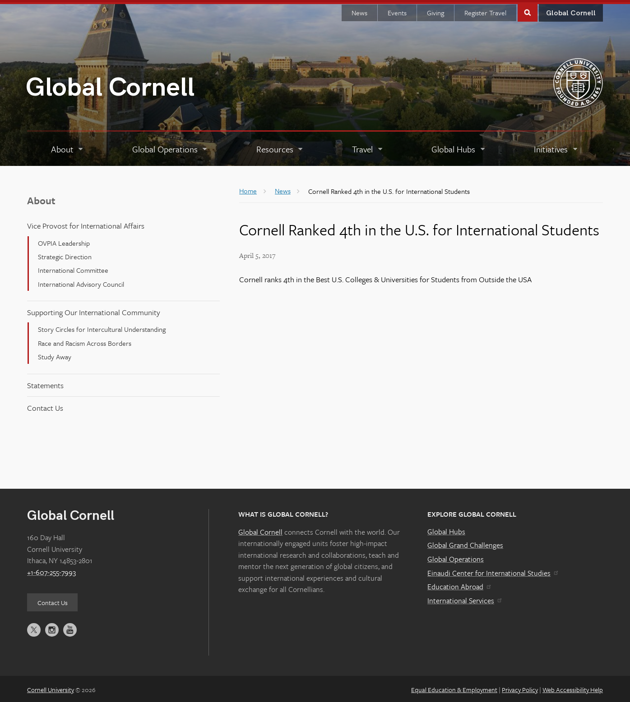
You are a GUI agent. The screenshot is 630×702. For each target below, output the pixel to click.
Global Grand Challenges (465, 542)
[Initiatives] (556, 147)
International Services (464, 598)
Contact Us (45, 405)
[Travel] (368, 147)
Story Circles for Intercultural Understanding (102, 327)
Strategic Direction (65, 254)
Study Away (54, 354)
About (41, 198)
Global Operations (455, 556)
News (359, 10)
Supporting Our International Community (93, 310)
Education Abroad (458, 584)
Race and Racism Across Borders (84, 341)
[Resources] (280, 147)
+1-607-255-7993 (51, 569)
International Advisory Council (81, 282)
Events (397, 10)
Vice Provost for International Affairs (85, 223)
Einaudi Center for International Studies (492, 570)
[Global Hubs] (459, 147)
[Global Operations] (170, 147)
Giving (435, 10)
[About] (67, 147)
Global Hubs (446, 529)
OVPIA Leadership (64, 241)
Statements (45, 382)
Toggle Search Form (527, 9)
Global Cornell (110, 85)
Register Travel (485, 10)
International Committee (73, 268)
